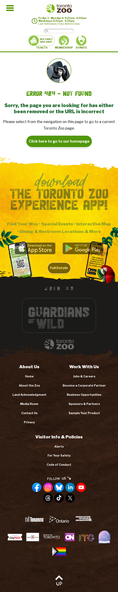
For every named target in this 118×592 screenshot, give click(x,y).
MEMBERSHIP (64, 42)
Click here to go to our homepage (59, 141)
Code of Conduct (59, 464)
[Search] (62, 31)
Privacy (29, 422)
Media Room (29, 404)
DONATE (81, 42)
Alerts (59, 446)
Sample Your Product (84, 413)
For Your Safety (59, 455)
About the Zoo (29, 385)
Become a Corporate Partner (84, 385)
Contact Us (29, 413)
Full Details (59, 273)
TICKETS (42, 42)
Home (29, 376)
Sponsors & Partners (84, 404)
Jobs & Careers (84, 376)
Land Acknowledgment (29, 394)
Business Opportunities (84, 394)
